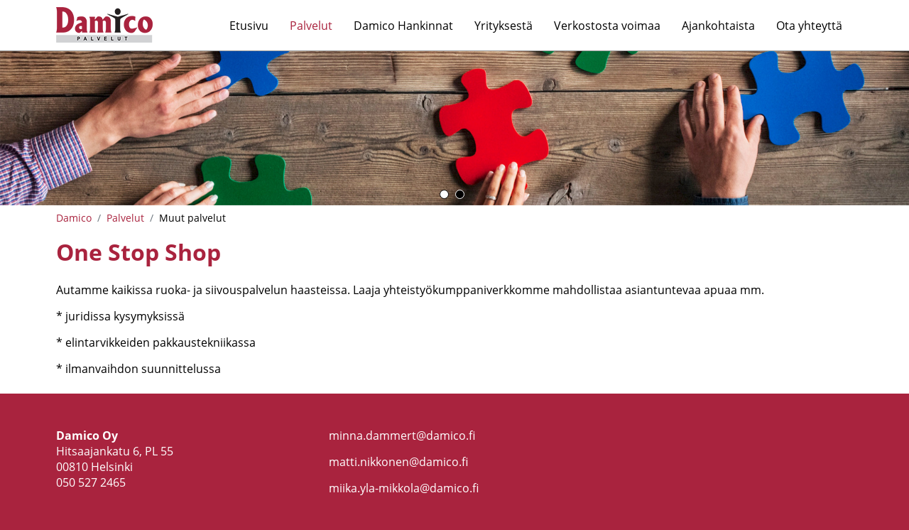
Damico (74, 218)
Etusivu (248, 25)
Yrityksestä (503, 25)
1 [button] (444, 194)
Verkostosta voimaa (607, 25)
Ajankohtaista (718, 25)
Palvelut (311, 25)
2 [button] (459, 194)
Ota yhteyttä (809, 25)
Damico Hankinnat (403, 25)
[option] (454, 128)
